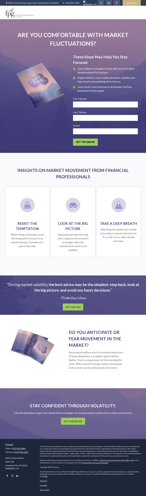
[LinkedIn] (109, 3)
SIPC (46, 476)
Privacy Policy (45, 490)
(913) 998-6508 (21, 452)
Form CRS (43, 481)
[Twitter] (101, 3)
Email (76, 125)
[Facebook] (116, 3)
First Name (80, 99)
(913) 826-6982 (70, 3)
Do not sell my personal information (95, 463)
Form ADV (43, 485)
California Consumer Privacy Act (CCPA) (114, 460)
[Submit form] (85, 142)
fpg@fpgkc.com (12, 468)
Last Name (79, 112)
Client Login (131, 3)
